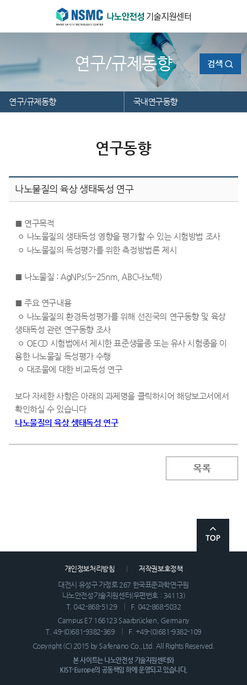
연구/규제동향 (32, 101)
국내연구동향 (155, 101)
